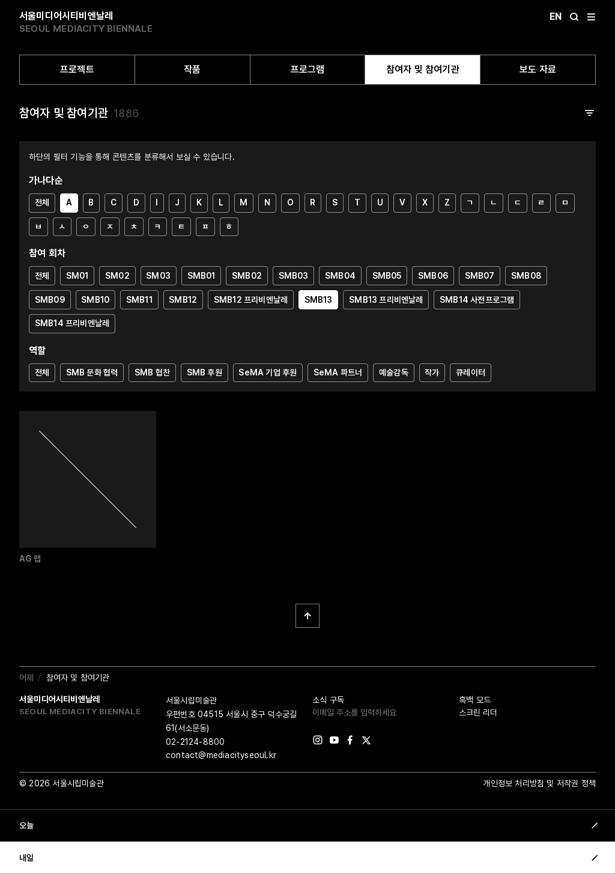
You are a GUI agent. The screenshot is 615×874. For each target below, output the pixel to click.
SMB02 (247, 276)
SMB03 (294, 276)
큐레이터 (470, 372)
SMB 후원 (204, 372)
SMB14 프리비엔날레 (72, 323)
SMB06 (433, 276)
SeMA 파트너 (338, 372)
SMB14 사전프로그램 (477, 300)
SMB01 (201, 276)
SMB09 (50, 300)
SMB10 (95, 300)
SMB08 (526, 276)
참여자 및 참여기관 (422, 69)
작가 (432, 372)
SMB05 (387, 276)
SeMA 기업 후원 (267, 372)
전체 (42, 202)
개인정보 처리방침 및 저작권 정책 (539, 783)
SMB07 (480, 276)
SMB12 (183, 300)
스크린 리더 (478, 712)
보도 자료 (538, 69)
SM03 (158, 276)
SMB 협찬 (152, 372)
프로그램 (308, 69)
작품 (192, 69)
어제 (26, 677)
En (556, 16)
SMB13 (318, 300)
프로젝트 (77, 69)
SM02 (117, 276)
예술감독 (393, 372)
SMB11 (139, 300)
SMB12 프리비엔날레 (251, 300)
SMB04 (340, 276)
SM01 (77, 276)
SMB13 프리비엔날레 (386, 300)
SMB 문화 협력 (92, 372)
